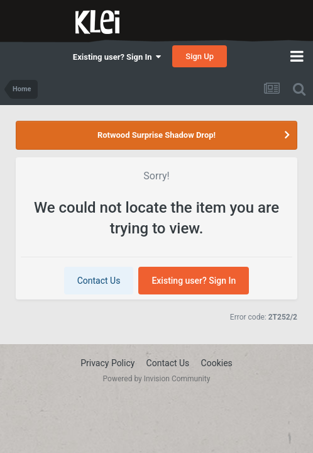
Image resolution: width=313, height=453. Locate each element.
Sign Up (199, 56)
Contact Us (99, 281)
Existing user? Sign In (117, 57)
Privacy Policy (107, 363)
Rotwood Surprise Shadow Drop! (156, 135)
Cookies (217, 363)
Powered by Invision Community (157, 378)
